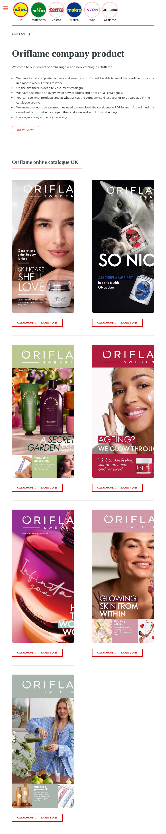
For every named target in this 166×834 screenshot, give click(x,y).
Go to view (25, 130)
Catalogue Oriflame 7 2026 (37, 323)
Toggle (8, 8)
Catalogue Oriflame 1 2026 (37, 817)
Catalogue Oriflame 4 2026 (117, 488)
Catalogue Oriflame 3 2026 (37, 653)
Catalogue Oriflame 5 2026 (37, 488)
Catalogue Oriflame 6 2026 (117, 323)
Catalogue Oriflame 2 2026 (117, 653)
